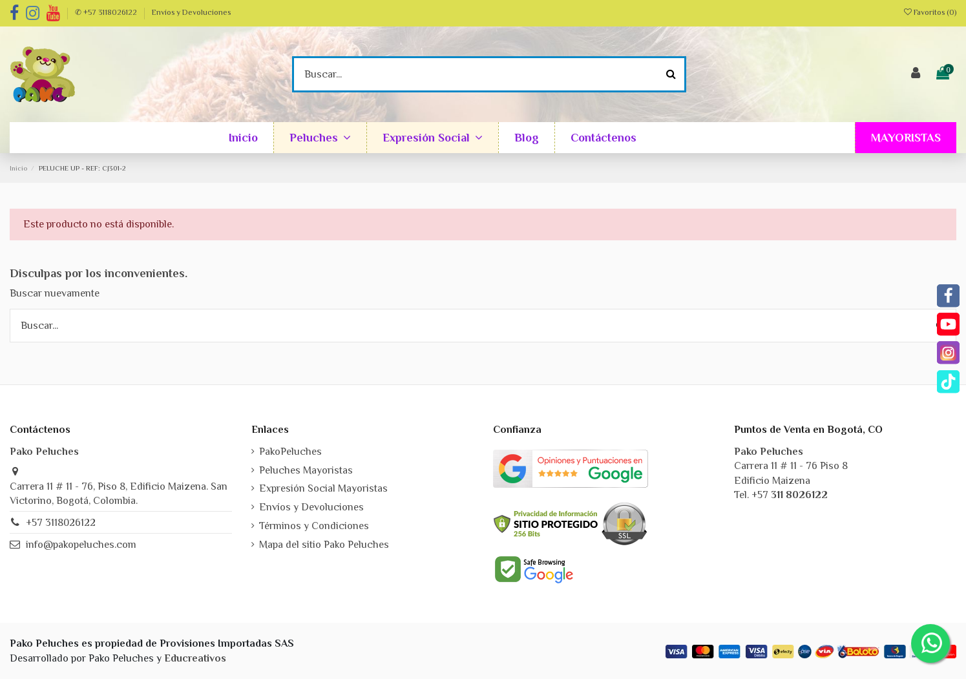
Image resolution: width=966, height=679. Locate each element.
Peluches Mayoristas (306, 470)
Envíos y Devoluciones (191, 12)
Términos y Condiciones (314, 526)
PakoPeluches (290, 451)
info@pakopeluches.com (81, 544)
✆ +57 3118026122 (107, 12)
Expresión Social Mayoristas (323, 488)
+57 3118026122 (61, 522)
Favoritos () (930, 12)
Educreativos (195, 658)
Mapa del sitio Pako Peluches (324, 544)
